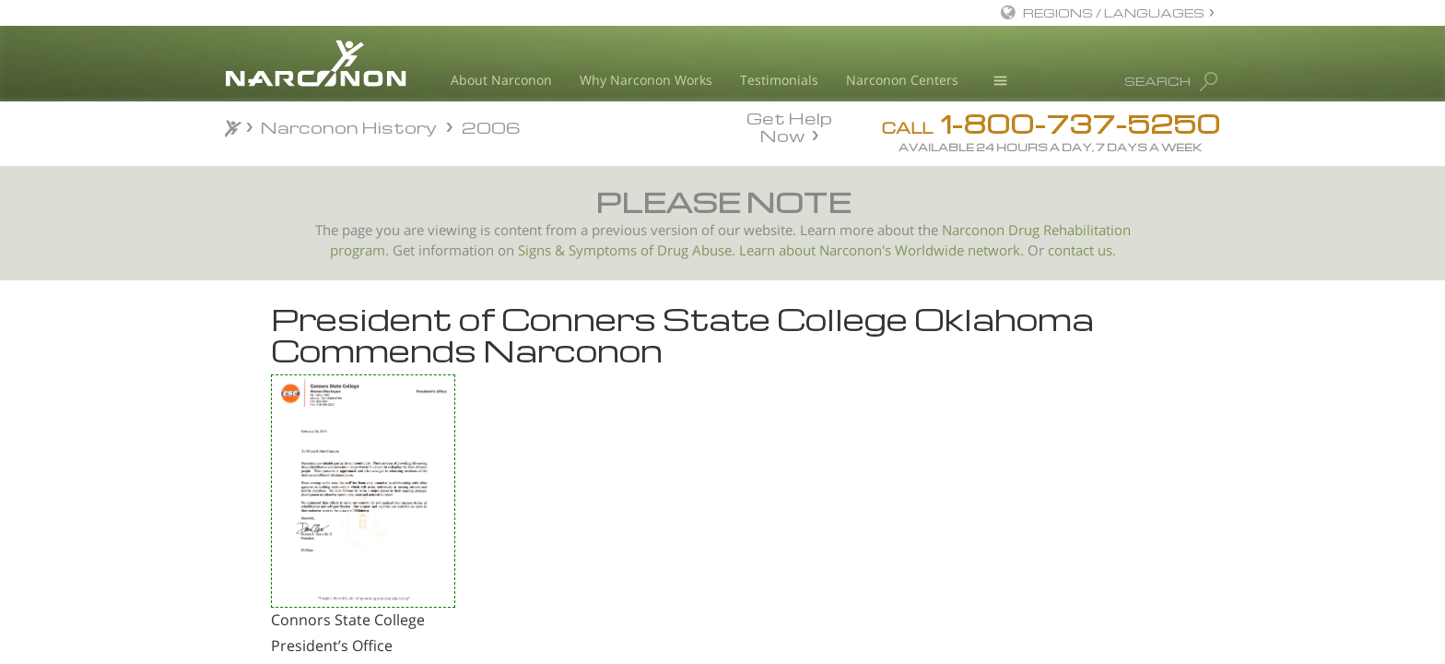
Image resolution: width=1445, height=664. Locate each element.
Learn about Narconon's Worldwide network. (881, 250)
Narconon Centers (902, 80)
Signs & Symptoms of (587, 250)
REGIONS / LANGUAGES (1113, 12)
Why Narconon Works (646, 80)
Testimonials (779, 80)
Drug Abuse (694, 250)
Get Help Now (789, 125)
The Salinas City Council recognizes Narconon (329, 507)
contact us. (1082, 250)
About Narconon (501, 80)
